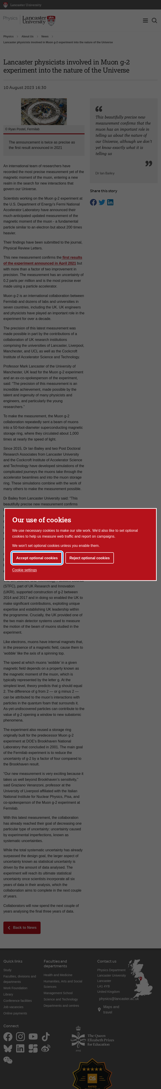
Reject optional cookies (89, 558)
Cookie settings (24, 570)
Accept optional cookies (37, 558)
